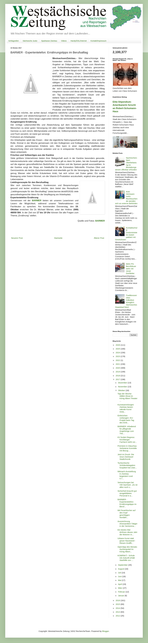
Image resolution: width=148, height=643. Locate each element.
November (123, 386)
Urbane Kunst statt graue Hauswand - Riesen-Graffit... (127, 540)
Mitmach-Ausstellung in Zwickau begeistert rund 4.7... (127, 475)
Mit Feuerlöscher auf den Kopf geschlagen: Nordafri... (127, 513)
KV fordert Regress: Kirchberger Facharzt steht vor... (127, 439)
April (120, 584)
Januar (121, 595)
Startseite (58, 238)
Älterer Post (99, 238)
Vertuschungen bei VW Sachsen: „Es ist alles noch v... (128, 484)
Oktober (122, 390)
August (121, 569)
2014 (118, 608)
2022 (118, 360)
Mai (120, 580)
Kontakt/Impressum (98, 41)
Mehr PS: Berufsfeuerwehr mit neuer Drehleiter (131, 268)
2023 (118, 356)
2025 (118, 349)
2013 (118, 612)
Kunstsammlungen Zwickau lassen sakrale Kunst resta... (126, 408)
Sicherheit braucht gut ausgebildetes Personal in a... (127, 493)
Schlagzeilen (13, 41)
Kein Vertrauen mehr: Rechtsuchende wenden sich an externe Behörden (126, 198)
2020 (118, 368)
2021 (118, 364)
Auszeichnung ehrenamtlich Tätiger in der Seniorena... (127, 523)
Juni (120, 576)
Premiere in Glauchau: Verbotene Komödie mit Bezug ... (127, 448)
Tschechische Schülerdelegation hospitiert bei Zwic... (127, 465)
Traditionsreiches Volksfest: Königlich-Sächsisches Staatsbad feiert (126, 301)
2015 (118, 604)
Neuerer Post (17, 238)
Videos (64, 41)
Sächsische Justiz (30, 41)
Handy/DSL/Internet (79, 41)
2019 (118, 372)
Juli (120, 573)
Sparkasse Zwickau (49, 41)
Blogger (105, 631)
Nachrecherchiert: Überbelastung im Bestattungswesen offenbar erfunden (126, 164)
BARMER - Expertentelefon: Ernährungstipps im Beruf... (127, 503)
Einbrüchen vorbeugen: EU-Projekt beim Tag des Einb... (126, 419)
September (123, 565)
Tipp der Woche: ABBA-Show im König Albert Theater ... (127, 397)
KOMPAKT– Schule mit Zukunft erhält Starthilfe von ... (126, 557)
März (120, 588)
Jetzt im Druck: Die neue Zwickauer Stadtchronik (126, 456)
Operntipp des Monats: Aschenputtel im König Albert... (128, 549)
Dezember (123, 383)
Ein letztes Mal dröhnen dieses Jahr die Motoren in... (127, 532)
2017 (118, 379)
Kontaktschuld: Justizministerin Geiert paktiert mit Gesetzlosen (126, 234)
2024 (118, 352)
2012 (118, 616)
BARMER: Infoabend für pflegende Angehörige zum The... (127, 430)
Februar (121, 592)
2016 (118, 600)
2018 (118, 375)
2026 (118, 345)
